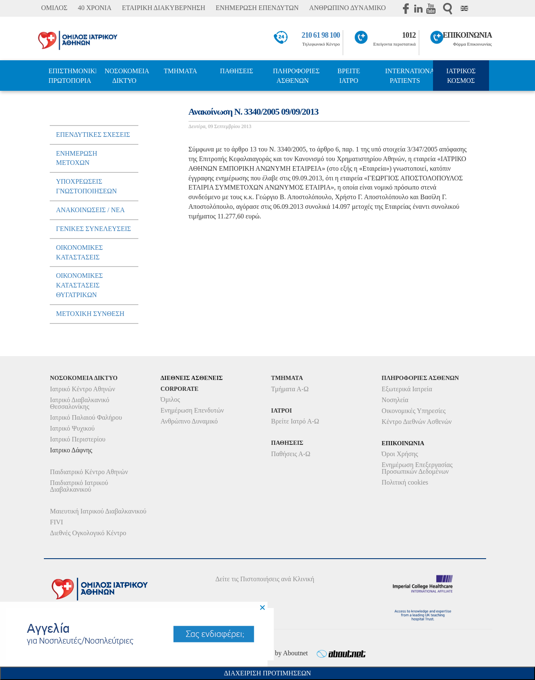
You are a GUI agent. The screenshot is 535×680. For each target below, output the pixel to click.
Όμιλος (170, 399)
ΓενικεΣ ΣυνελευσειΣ (93, 228)
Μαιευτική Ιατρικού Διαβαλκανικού (98, 511)
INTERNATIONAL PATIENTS (409, 75)
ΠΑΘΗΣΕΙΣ (236, 70)
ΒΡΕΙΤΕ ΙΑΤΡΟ (348, 75)
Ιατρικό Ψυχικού (72, 428)
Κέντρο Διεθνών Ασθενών (417, 421)
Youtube (431, 8)
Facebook (406, 8)
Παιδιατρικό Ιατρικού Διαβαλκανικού (79, 486)
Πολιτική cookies (405, 482)
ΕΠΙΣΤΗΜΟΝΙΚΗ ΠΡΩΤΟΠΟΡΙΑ (72, 75)
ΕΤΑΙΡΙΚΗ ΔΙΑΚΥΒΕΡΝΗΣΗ (163, 7)
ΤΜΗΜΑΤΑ (180, 70)
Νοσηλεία (395, 399)
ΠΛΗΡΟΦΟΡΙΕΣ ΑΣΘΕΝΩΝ (296, 75)
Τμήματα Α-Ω (290, 389)
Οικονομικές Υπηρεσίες (414, 410)
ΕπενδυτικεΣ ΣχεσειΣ (93, 134)
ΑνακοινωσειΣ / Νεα (90, 209)
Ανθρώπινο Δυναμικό (189, 421)
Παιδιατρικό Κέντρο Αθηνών (89, 471)
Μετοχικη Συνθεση (90, 313)
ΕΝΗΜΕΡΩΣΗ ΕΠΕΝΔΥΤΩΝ (257, 7)
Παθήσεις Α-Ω (291, 453)
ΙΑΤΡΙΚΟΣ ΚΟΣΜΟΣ (461, 75)
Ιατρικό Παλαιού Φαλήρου (86, 417)
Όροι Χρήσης (400, 453)
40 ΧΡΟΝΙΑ (94, 7)
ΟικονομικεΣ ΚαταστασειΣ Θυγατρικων (79, 285)
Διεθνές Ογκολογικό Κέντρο (88, 532)
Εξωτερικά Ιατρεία (407, 389)
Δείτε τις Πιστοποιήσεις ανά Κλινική (264, 578)
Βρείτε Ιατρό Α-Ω (295, 421)
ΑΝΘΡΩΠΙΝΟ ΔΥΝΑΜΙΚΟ (347, 7)
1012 (408, 35)
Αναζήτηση (447, 8)
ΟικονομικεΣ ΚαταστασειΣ (79, 252)
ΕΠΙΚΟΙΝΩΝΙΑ (467, 35)
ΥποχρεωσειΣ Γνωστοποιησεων (86, 186)
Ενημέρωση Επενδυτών (192, 410)
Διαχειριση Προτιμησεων (267, 673)
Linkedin (418, 8)
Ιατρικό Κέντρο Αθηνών (82, 389)
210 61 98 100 (321, 35)
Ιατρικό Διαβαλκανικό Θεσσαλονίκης (80, 403)
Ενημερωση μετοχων (76, 158)
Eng (464, 8)
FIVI (56, 522)
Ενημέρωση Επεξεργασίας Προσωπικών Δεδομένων (417, 468)
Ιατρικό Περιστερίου (78, 439)
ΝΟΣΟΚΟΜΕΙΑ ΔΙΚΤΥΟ (126, 75)
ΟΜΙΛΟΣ (54, 7)
